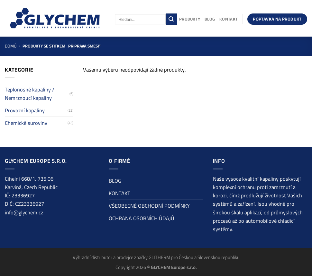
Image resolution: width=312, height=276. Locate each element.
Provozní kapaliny (25, 110)
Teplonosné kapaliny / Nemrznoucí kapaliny (29, 94)
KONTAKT (228, 19)
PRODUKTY (189, 19)
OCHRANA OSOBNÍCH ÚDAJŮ (141, 218)
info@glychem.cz (24, 212)
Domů (10, 46)
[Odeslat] (171, 18)
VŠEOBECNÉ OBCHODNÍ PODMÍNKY (149, 206)
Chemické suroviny (26, 123)
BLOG (210, 19)
